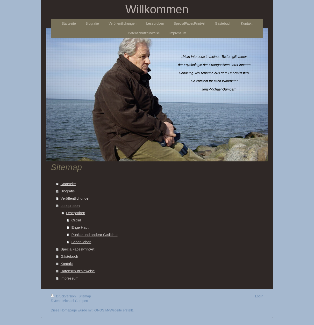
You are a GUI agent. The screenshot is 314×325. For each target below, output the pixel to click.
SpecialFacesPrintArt (77, 249)
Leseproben (70, 206)
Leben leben (81, 242)
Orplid (76, 220)
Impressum (69, 278)
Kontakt (67, 264)
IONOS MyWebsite (107, 310)
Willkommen (156, 9)
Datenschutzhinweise (78, 271)
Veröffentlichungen (76, 198)
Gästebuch (69, 256)
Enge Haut (80, 227)
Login (259, 296)
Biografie (68, 191)
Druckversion (64, 296)
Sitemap (84, 296)
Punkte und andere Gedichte (94, 235)
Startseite (68, 184)
